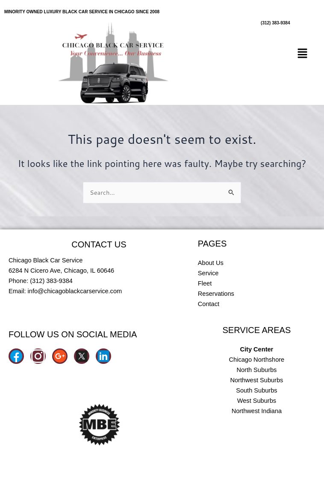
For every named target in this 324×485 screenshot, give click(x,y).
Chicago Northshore (257, 359)
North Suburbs (256, 369)
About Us (211, 262)
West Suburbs (256, 400)
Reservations (216, 293)
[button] (302, 54)
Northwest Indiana (257, 411)
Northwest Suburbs (256, 380)
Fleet (205, 283)
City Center (257, 349)
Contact (208, 304)
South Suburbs (256, 390)
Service (208, 273)
